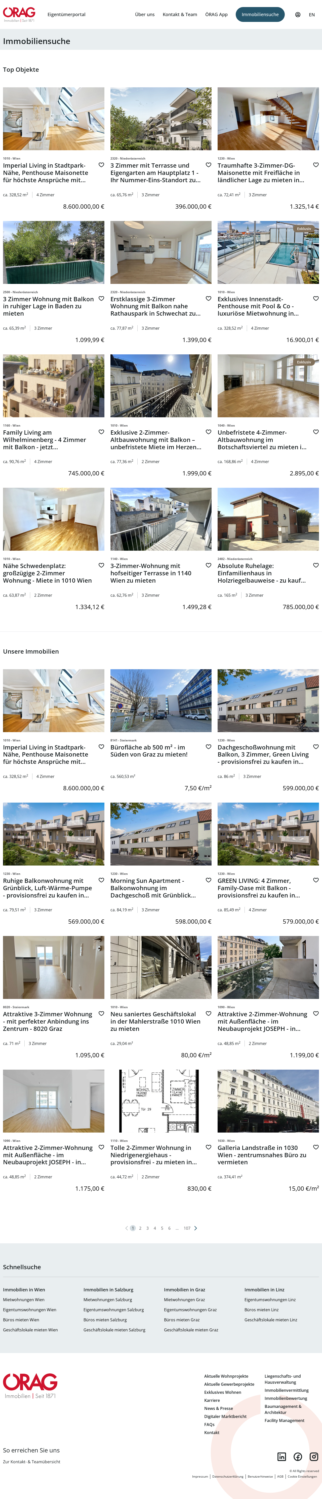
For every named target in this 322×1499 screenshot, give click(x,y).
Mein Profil (298, 17)
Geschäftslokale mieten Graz (191, 1330)
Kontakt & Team (180, 14)
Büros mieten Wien (21, 1320)
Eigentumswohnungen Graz (190, 1310)
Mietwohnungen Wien (24, 1299)
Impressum (200, 1476)
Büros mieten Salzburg (105, 1320)
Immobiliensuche (260, 14)
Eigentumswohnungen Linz (270, 1299)
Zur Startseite (19, 14)
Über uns (145, 14)
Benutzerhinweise (260, 1476)
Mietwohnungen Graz (184, 1299)
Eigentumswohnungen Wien (29, 1310)
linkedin (282, 1457)
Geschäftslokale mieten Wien (30, 1330)
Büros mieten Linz (262, 1310)
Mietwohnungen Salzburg (108, 1299)
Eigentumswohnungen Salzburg (114, 1310)
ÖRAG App (216, 14)
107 (187, 1228)
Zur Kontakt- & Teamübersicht (31, 1462)
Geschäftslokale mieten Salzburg (114, 1330)
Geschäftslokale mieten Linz (271, 1320)
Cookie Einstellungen (302, 1476)
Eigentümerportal (67, 14)
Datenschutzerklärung (228, 1476)
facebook (298, 1457)
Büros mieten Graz (182, 1320)
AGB (280, 1476)
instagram (314, 1457)
